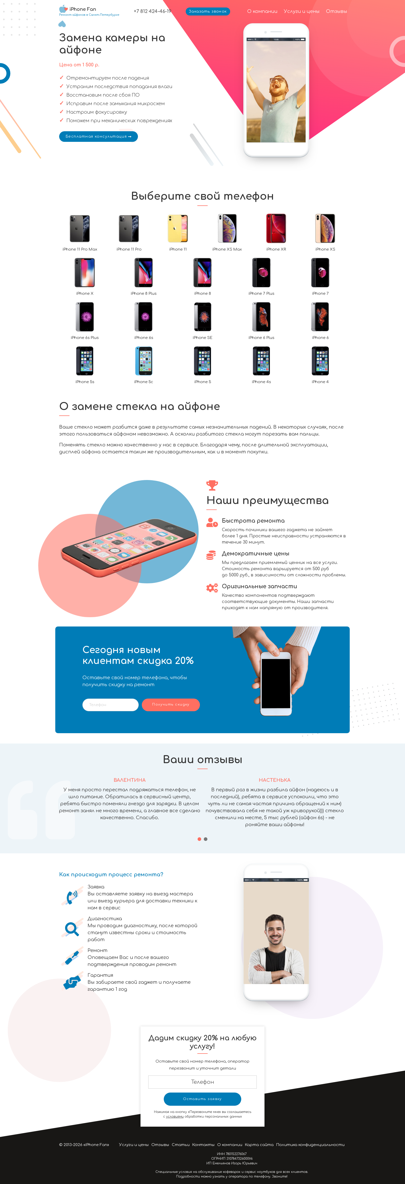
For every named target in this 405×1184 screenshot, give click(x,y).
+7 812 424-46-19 (152, 11)
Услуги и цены (302, 11)
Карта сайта (259, 1145)
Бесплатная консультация (98, 136)
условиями (175, 1116)
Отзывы (336, 11)
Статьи (181, 1145)
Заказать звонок (208, 11)
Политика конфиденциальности (310, 1145)
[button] (199, 839)
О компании (262, 11)
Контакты (203, 1145)
